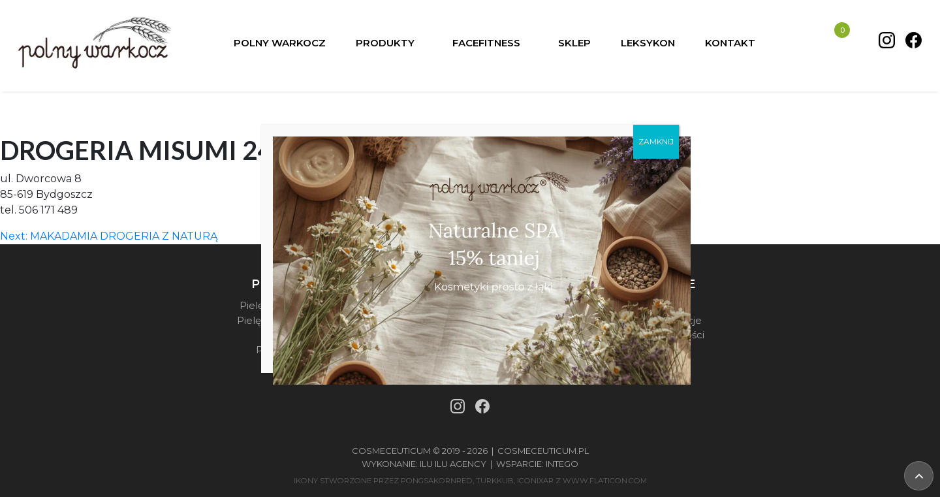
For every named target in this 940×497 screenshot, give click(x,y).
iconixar (535, 480)
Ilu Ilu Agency (453, 463)
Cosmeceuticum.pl (543, 450)
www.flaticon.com (605, 480)
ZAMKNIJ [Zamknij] (656, 141)
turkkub (495, 480)
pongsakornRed (437, 480)
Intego (562, 463)
